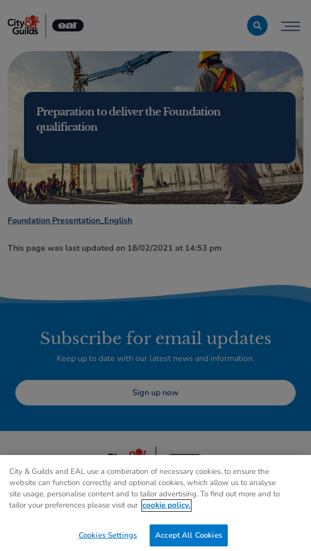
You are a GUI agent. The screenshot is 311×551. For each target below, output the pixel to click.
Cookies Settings (108, 539)
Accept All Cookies (188, 539)
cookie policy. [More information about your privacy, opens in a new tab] (166, 509)
